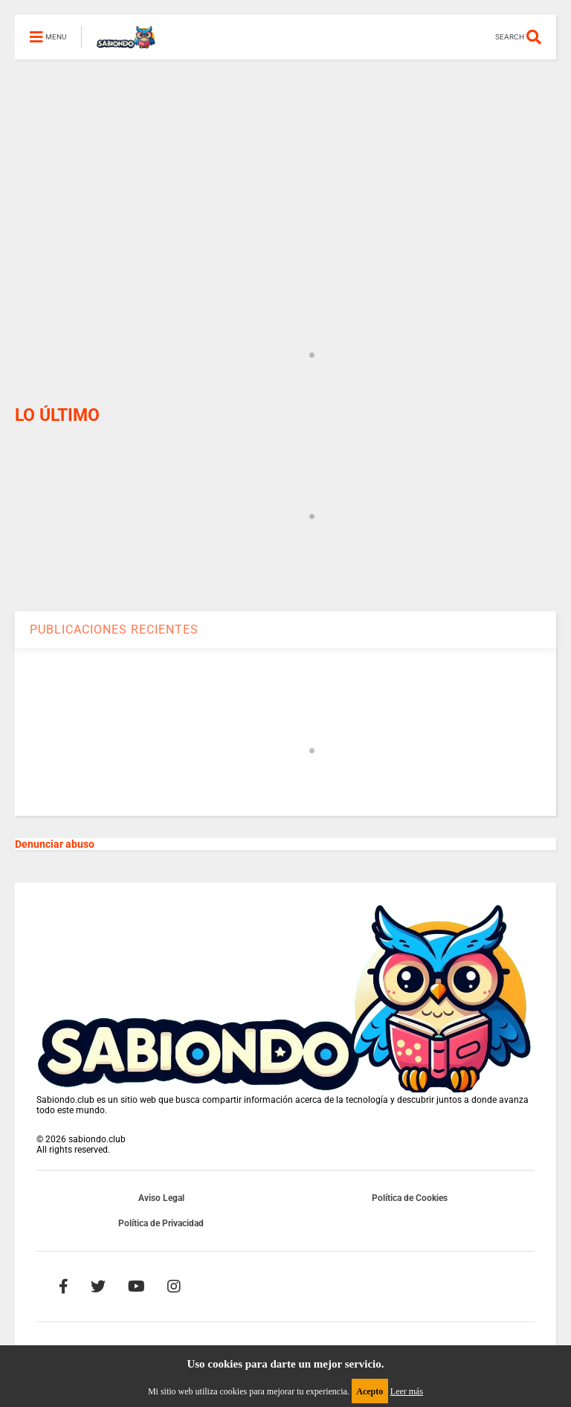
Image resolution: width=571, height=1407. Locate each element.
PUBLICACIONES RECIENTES (114, 629)
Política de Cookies (410, 1198)
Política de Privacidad (161, 1223)
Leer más (406, 1391)
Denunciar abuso (54, 844)
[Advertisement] (285, 163)
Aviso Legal (161, 1198)
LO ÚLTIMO (57, 415)
